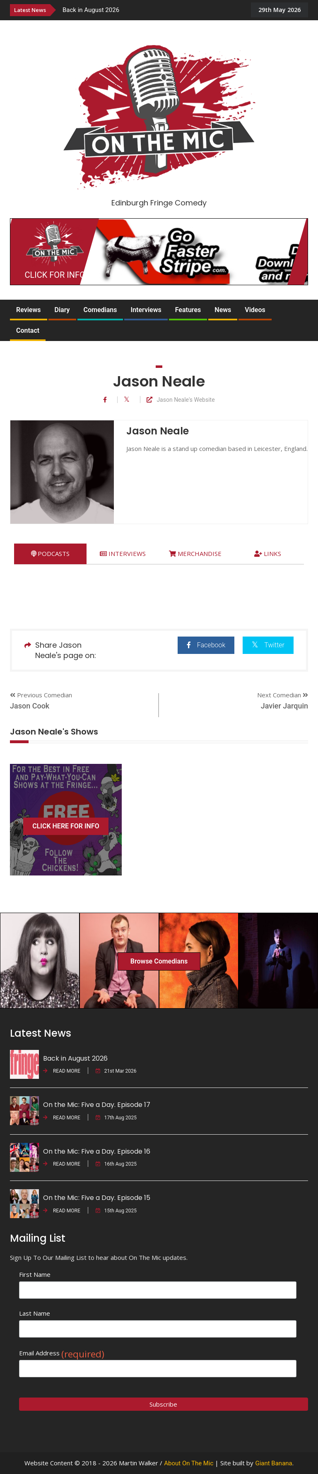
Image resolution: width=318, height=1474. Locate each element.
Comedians (100, 310)
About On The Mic (188, 1463)
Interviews (145, 310)
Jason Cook (29, 705)
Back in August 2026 (91, 10)
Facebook (206, 645)
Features (188, 310)
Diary (62, 310)
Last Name (34, 1313)
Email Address (61, 1353)
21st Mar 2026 (116, 1071)
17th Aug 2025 (116, 1118)
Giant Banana (273, 1463)
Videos (255, 310)
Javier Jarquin (284, 705)
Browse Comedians (159, 961)
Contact (27, 330)
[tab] (50, 554)
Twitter (268, 644)
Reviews (28, 310)
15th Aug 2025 (116, 1211)
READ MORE (61, 1071)
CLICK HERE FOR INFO (65, 826)
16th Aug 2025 (116, 1164)
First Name (35, 1274)
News (222, 310)
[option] (153, 9)
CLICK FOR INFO (55, 275)
